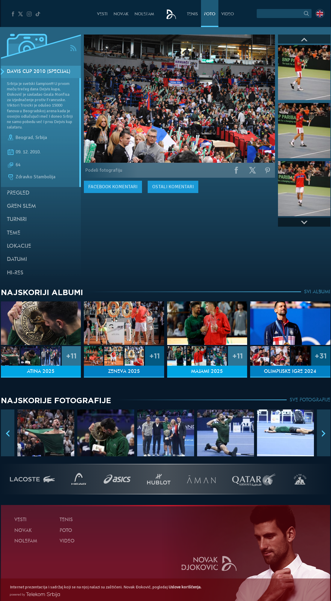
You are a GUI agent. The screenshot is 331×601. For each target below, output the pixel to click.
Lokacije (19, 246)
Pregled (18, 193)
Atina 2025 (41, 371)
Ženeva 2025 (124, 371)
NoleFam (144, 14)
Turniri (17, 219)
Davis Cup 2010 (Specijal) (38, 71)
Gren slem (21, 206)
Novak (121, 14)
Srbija (41, 137)
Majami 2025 (207, 371)
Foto (209, 14)
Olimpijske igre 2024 (290, 371)
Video (227, 14)
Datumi (17, 259)
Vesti (102, 14)
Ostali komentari (173, 187)
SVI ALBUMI (317, 292)
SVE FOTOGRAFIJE (310, 400)
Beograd (24, 137)
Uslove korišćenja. (185, 587)
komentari (112, 187)
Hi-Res (15, 273)
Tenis (192, 14)
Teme (13, 233)
